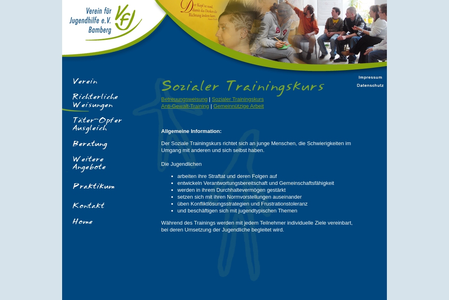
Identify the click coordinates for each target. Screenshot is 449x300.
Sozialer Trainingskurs (238, 99)
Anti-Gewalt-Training (185, 106)
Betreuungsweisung (184, 99)
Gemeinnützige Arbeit (239, 106)
